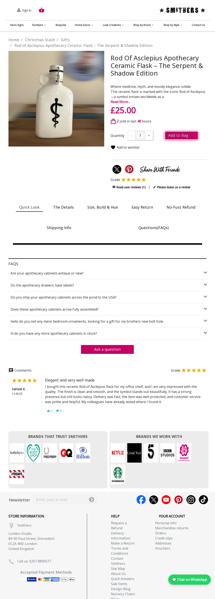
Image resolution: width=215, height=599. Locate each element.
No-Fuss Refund (181, 207)
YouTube (166, 478)
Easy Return (142, 207)
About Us (118, 552)
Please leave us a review (171, 187)
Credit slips (164, 516)
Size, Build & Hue (102, 207)
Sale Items (119, 562)
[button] (49, 411)
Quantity (117, 135)
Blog (114, 577)
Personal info (166, 501)
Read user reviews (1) (129, 187)
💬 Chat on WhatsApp (189, 579)
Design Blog (120, 567)
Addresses (163, 521)
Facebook (141, 478)
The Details (63, 207)
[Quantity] (139, 135)
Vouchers (162, 526)
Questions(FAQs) (153, 227)
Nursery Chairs (123, 572)
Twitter (153, 478)
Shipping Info (59, 227)
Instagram (191, 478)
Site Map (118, 547)
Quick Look (29, 207)
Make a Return (122, 521)
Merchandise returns (172, 506)
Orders (160, 511)
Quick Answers (122, 557)
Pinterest (178, 478)
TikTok (203, 478)
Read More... (120, 101)
